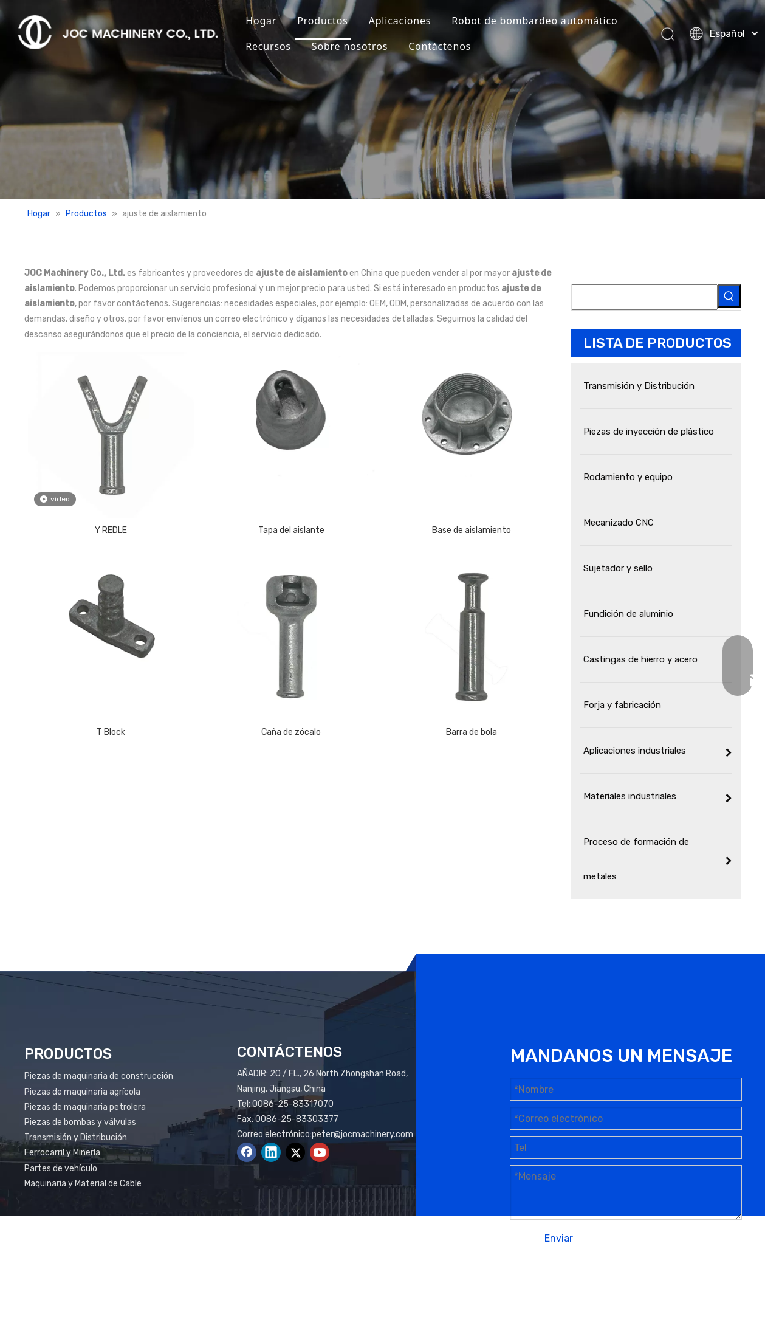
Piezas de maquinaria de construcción (98, 1076)
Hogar (260, 20)
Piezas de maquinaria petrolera (85, 1107)
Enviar (558, 1238)
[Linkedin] (271, 1152)
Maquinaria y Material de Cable (83, 1183)
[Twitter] (295, 1152)
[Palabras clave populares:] (729, 296)
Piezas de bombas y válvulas (80, 1122)
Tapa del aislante (291, 530)
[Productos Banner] (382, 99)
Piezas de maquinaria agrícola (82, 1092)
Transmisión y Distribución (75, 1137)
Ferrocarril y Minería (62, 1152)
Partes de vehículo (60, 1168)
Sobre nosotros (350, 46)
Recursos (268, 46)
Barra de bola (471, 732)
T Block (111, 732)
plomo (722, 1287)
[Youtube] (319, 1152)
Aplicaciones (400, 20)
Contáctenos (439, 46)
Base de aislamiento (471, 530)
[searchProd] (645, 297)
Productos (322, 20)
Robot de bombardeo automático (534, 20)
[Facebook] (246, 1152)
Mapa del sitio (622, 1287)
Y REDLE (111, 530)
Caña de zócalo (291, 732)
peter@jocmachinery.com (362, 1134)
